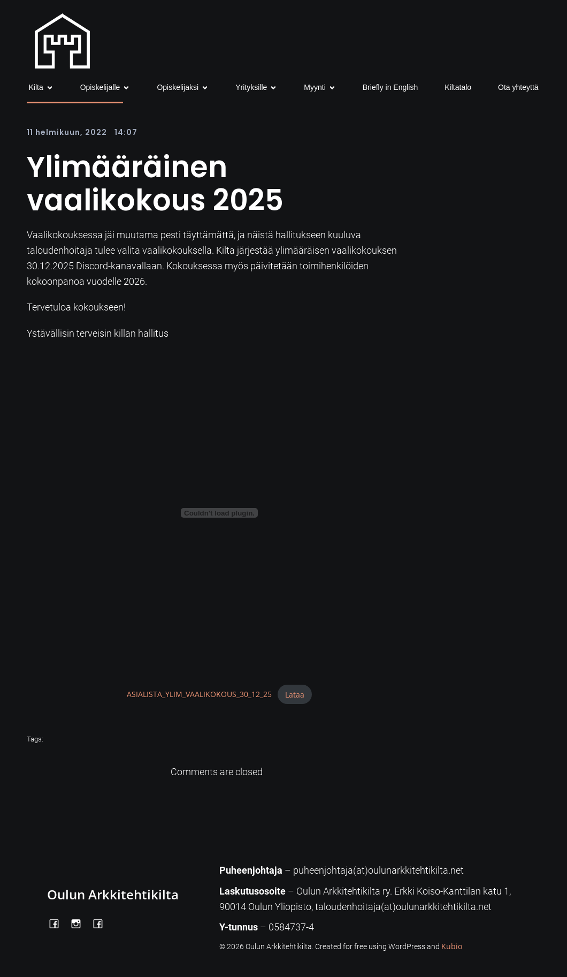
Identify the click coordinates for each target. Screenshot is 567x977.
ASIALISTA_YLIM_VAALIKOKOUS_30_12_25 (199, 695)
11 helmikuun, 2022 (67, 132)
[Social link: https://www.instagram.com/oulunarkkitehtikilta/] (80, 922)
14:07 (125, 132)
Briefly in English (390, 87)
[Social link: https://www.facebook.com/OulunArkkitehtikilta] (58, 922)
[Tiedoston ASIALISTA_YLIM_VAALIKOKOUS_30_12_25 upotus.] (219, 512)
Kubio (451, 946)
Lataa (294, 695)
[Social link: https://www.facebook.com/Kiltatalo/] (102, 922)
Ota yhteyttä (518, 87)
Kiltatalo (458, 87)
